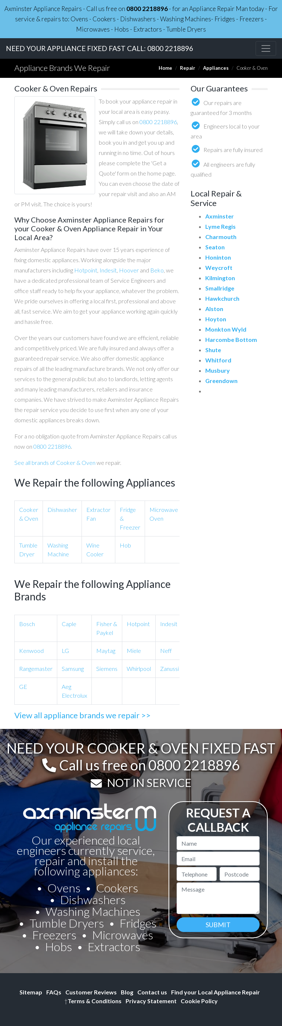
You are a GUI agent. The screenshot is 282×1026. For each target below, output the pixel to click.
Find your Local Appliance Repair (215, 992)
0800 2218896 (147, 8)
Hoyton (215, 318)
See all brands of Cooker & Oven (54, 462)
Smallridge (219, 288)
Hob (125, 545)
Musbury (217, 370)
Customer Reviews (91, 992)
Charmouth (220, 236)
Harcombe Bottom (231, 339)
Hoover (129, 270)
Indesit (108, 270)
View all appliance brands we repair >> (82, 715)
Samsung (73, 668)
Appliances (216, 68)
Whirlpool (139, 668)
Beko (157, 270)
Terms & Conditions (93, 1000)
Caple (69, 623)
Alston (214, 308)
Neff (166, 650)
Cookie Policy (199, 1000)
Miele (134, 650)
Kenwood (31, 650)
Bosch (27, 623)
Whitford (218, 360)
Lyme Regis (220, 226)
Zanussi (169, 668)
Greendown (221, 380)
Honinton (218, 257)
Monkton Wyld (225, 329)
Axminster (219, 216)
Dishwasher (62, 509)
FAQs (53, 992)
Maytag (105, 650)
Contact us (152, 992)
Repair (187, 68)
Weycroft (218, 267)
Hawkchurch (222, 298)
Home (165, 68)
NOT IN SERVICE (149, 782)
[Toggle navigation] (266, 48)
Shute (213, 349)
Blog (127, 992)
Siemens (107, 668)
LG (65, 650)
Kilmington (220, 277)
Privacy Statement (151, 1000)
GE (23, 686)
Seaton (215, 246)
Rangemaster (36, 668)
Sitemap (30, 992)
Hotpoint (85, 270)
